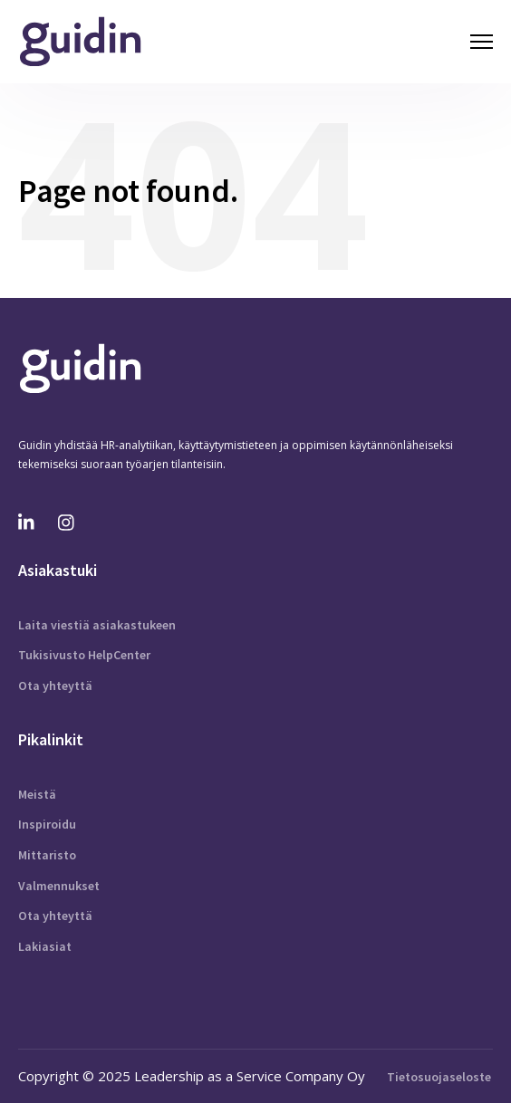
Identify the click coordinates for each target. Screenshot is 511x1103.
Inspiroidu (47, 824)
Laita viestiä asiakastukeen (97, 625)
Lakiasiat (45, 946)
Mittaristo (47, 855)
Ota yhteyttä (55, 685)
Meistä (37, 794)
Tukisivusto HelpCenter (84, 655)
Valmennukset (59, 886)
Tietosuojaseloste (439, 1077)
